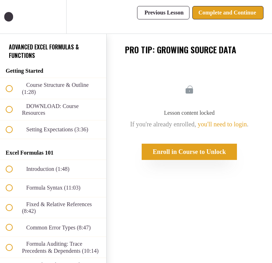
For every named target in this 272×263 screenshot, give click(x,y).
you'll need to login (222, 124)
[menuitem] (53, 17)
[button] (13, 17)
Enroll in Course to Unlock (189, 151)
